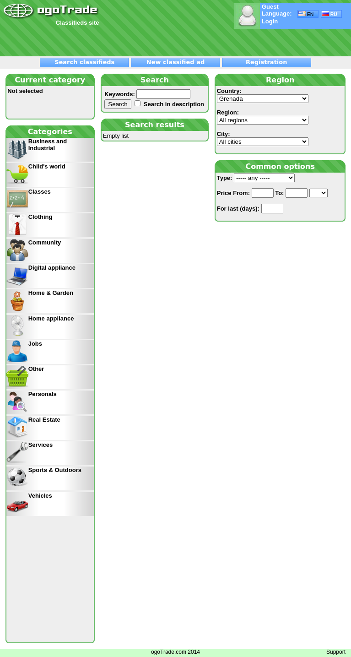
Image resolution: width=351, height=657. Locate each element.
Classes (39, 191)
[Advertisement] (110, 40)
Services (40, 444)
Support (336, 652)
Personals (42, 394)
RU (329, 14)
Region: (262, 117)
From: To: (272, 193)
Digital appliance (52, 267)
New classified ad (175, 62)
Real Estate (44, 419)
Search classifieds (84, 62)
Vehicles (40, 495)
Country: (262, 95)
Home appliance (51, 318)
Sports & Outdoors (54, 470)
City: (262, 138)
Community (44, 242)
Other (36, 368)
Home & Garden (50, 292)
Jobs (35, 343)
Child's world (46, 166)
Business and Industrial (47, 145)
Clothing (40, 216)
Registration (266, 62)
